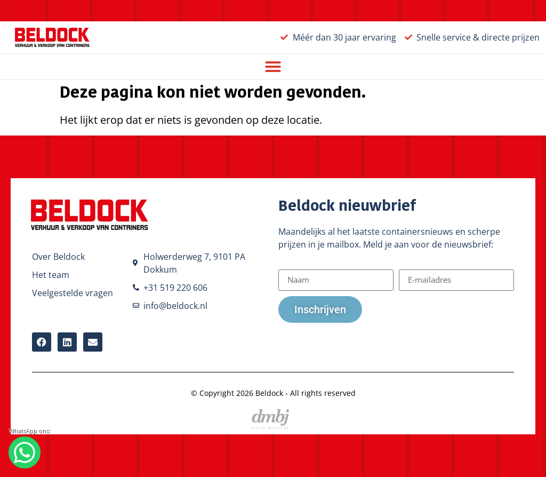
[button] (273, 66)
